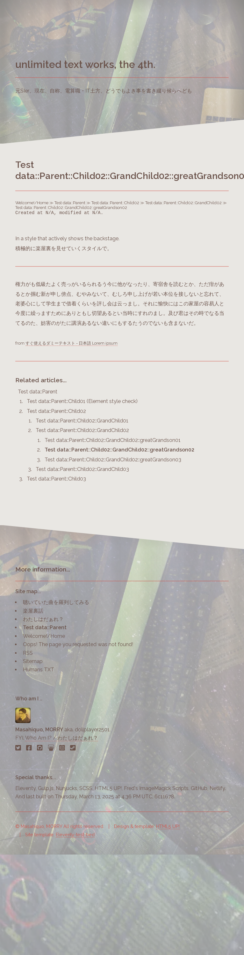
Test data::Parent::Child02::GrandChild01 (82, 421)
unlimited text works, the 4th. (85, 64)
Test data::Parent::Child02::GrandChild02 (183, 202)
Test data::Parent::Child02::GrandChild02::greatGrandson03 (113, 460)
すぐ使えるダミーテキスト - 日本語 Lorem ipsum (71, 343)
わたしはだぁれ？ (43, 619)
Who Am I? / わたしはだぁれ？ (61, 738)
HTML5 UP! (108, 788)
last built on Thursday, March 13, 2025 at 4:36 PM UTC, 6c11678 (100, 797)
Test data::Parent (69, 202)
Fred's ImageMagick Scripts (156, 788)
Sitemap (33, 661)
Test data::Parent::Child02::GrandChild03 (82, 469)
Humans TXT (38, 670)
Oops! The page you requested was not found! (78, 644)
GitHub (199, 788)
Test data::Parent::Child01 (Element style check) (82, 401)
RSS (28, 653)
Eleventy (25, 788)
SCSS (85, 788)
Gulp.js (46, 788)
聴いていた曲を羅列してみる (56, 602)
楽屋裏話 (33, 611)
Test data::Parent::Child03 (56, 479)
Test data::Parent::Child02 (115, 202)
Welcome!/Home (31, 202)
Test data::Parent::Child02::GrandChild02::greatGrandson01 (113, 440)
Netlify (217, 788)
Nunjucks (66, 788)
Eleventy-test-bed (75, 834)
